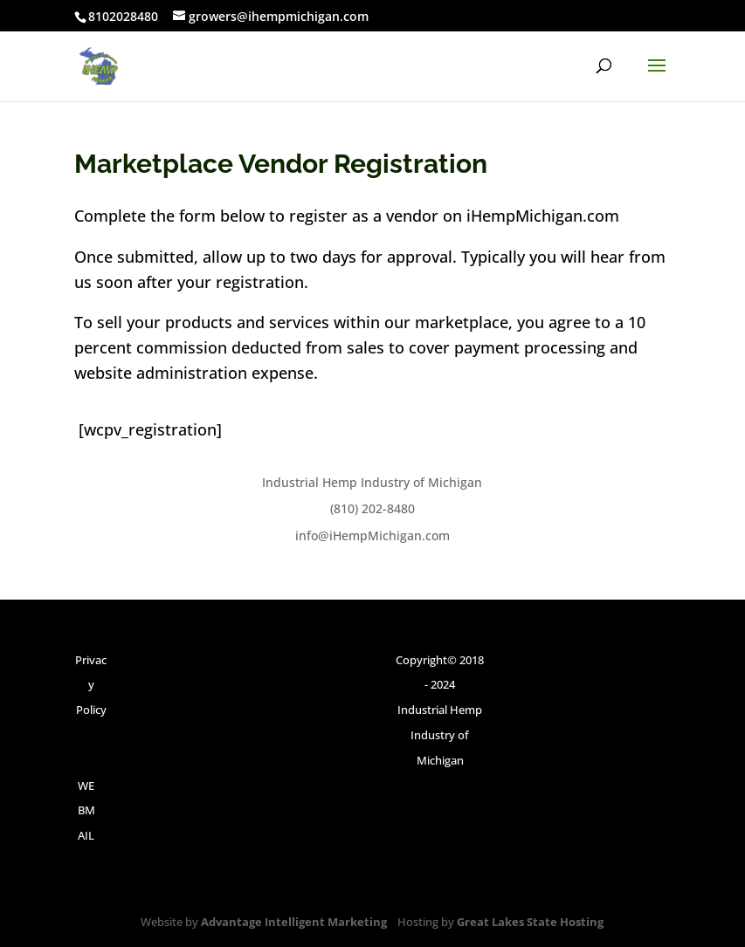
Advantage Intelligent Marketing (294, 922)
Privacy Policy (91, 685)
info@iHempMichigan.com (372, 535)
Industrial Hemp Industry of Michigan (372, 482)
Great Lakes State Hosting (530, 922)
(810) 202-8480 (372, 508)
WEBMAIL (86, 811)
